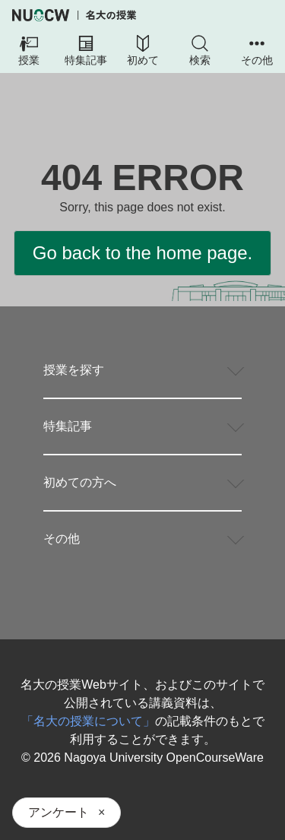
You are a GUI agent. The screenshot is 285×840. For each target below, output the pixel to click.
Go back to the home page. (143, 252)
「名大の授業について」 (88, 721)
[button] (28, 51)
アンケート (58, 812)
